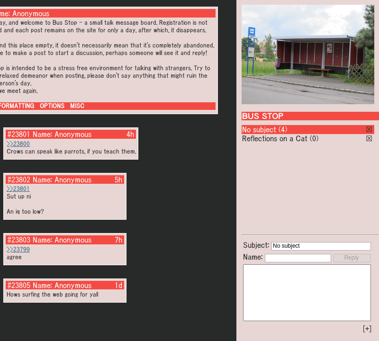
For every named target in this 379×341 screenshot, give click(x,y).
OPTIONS (52, 106)
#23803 (19, 239)
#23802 (19, 179)
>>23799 (18, 249)
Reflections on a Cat (274, 138)
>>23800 (18, 144)
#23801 (19, 134)
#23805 (19, 285)
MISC (77, 106)
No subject (260, 129)
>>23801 (18, 189)
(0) (314, 138)
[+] (367, 328)
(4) (283, 129)
